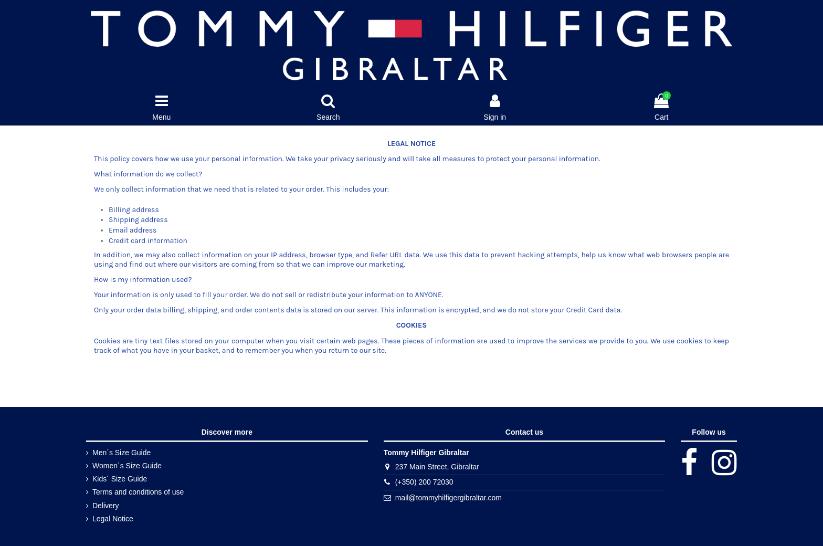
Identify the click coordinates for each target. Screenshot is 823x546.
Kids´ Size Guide (119, 479)
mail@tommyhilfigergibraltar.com (448, 498)
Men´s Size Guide (121, 452)
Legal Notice (112, 518)
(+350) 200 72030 (424, 482)
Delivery (105, 505)
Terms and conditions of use (138, 492)
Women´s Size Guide (127, 465)
